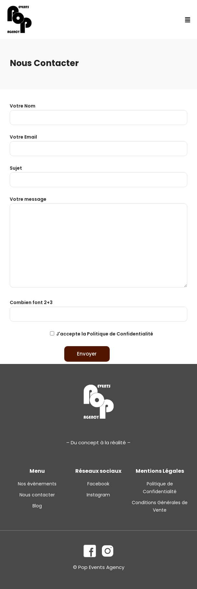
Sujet (98, 174)
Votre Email (98, 143)
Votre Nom (98, 112)
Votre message (98, 242)
